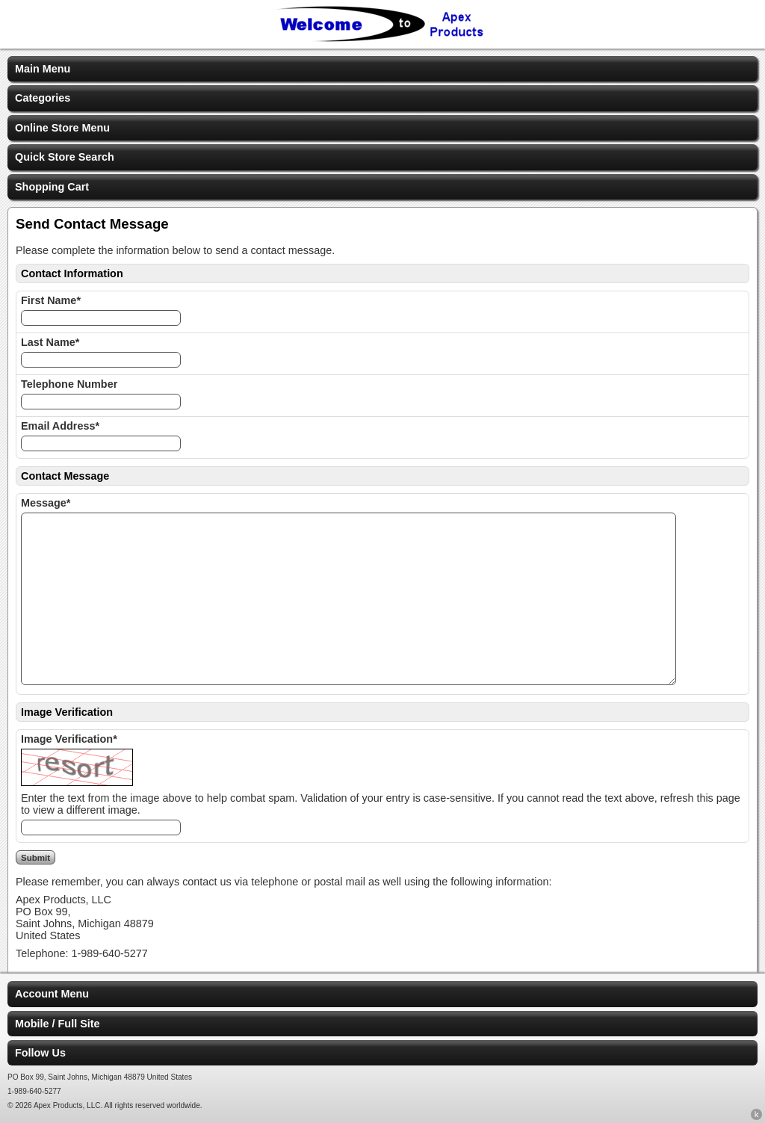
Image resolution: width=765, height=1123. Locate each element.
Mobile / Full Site (57, 1024)
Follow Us (40, 1053)
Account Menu (52, 994)
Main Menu (42, 69)
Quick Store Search (64, 157)
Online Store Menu (62, 128)
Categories (42, 98)
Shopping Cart (52, 187)
